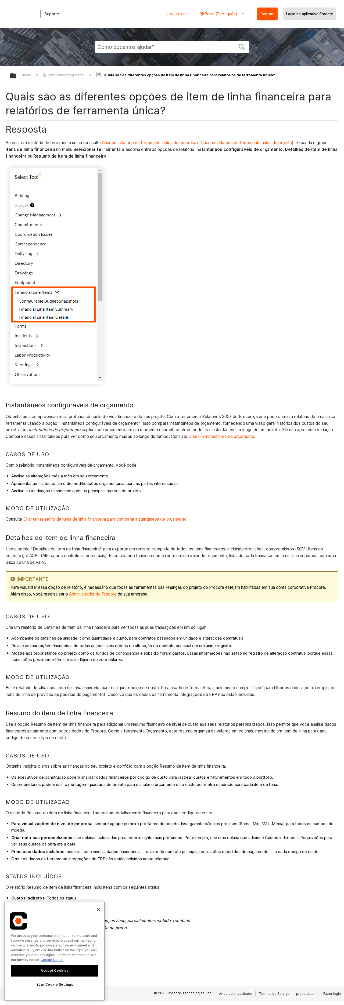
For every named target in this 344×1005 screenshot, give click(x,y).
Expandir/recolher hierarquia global (16, 76)
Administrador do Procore (93, 594)
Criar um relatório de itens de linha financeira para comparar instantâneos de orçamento (105, 519)
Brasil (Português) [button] (220, 14)
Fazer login (332, 994)
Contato (267, 14)
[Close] (98, 910)
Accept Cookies (55, 970)
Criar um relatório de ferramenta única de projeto (246, 142)
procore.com (177, 14)
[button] (241, 46)
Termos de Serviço (274, 994)
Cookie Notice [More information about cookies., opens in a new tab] (52, 960)
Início (27, 75)
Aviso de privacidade (235, 994)
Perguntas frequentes (64, 75)
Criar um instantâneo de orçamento (221, 436)
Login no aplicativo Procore (309, 14)
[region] (54, 951)
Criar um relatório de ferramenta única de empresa (149, 142)
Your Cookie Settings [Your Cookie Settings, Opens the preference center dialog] (54, 984)
